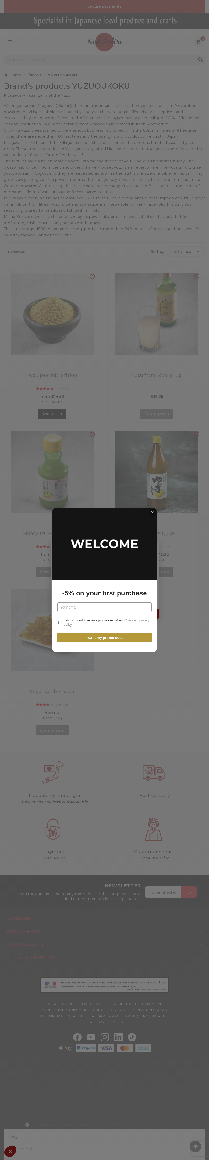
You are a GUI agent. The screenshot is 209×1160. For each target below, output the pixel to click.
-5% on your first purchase (104, 593)
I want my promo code (105, 638)
